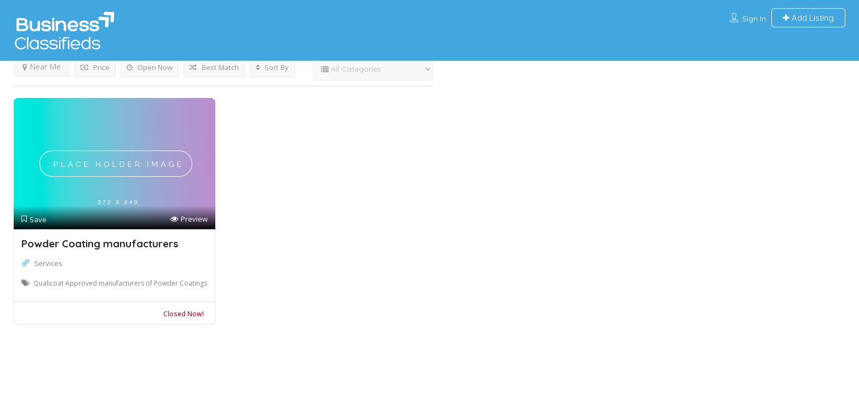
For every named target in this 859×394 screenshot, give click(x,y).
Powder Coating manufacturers (100, 243)
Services (48, 263)
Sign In (754, 19)
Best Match (214, 67)
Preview (189, 219)
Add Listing (808, 18)
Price (95, 67)
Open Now (150, 67)
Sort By (272, 67)
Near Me (41, 66)
